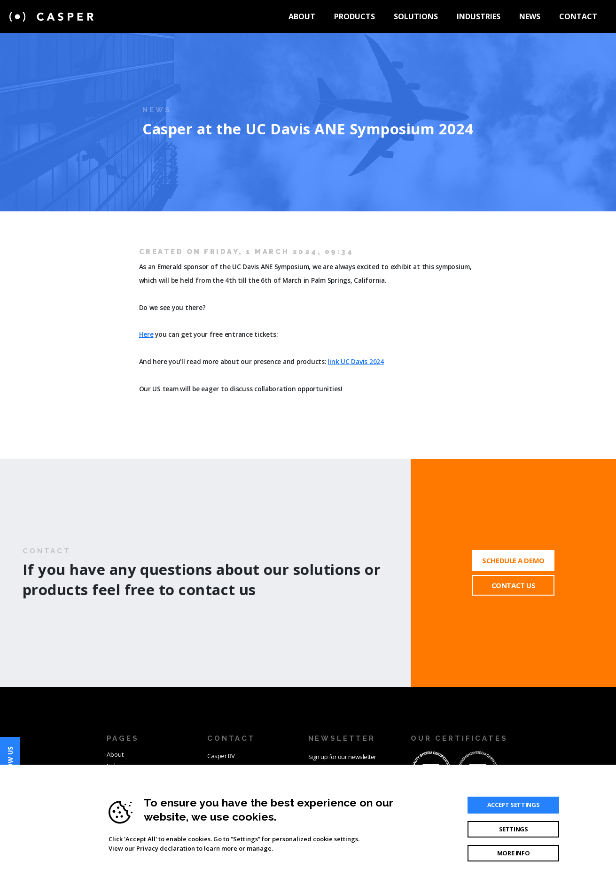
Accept (513, 804)
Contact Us (513, 585)
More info (513, 853)
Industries (478, 16)
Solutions (416, 16)
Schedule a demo (513, 560)
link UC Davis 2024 (355, 361)
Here (146, 334)
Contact (578, 16)
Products (354, 16)
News (529, 16)
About (302, 16)
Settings (513, 829)
